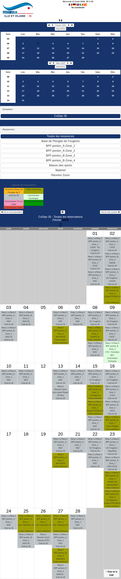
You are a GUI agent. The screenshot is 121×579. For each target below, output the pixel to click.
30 (113, 95)
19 (53, 53)
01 (95, 233)
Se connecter (78, 7)
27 (68, 58)
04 (25, 307)
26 (53, 58)
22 (98, 53)
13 (68, 48)
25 (38, 58)
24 (23, 58)
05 (8, 39)
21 (83, 53)
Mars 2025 (60, 63)
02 (112, 233)
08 (8, 53)
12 (53, 48)
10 (23, 48)
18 (38, 53)
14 (83, 48)
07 (8, 48)
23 (113, 53)
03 (8, 307)
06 (8, 43)
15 (98, 48)
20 (68, 53)
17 (23, 53)
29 (98, 95)
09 (8, 58)
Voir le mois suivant (110, 212)
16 (113, 48)
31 (23, 100)
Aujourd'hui (60, 29)
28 (83, 58)
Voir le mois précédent (11, 212)
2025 (65, 220)
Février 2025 (60, 25)
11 (38, 48)
